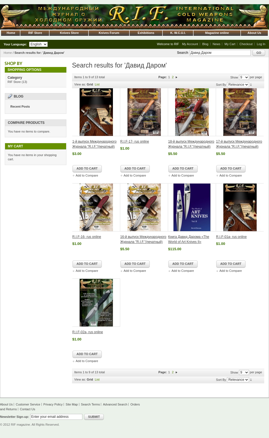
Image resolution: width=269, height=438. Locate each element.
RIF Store (14, 82)
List (97, 84)
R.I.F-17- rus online (134, 141)
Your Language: (15, 44)
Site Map (72, 404)
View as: (80, 84)
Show (234, 77)
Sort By (221, 84)
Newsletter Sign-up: (14, 416)
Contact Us (27, 409)
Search (182, 53)
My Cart (229, 44)
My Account (190, 44)
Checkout (246, 44)
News (217, 44)
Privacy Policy (52, 404)
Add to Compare (87, 175)
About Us (6, 404)
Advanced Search (115, 404)
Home (8, 52)
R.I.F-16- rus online (86, 237)
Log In (261, 44)
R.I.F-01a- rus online (231, 237)
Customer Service (28, 404)
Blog (205, 44)
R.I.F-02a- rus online (87, 332)
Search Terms (90, 404)
